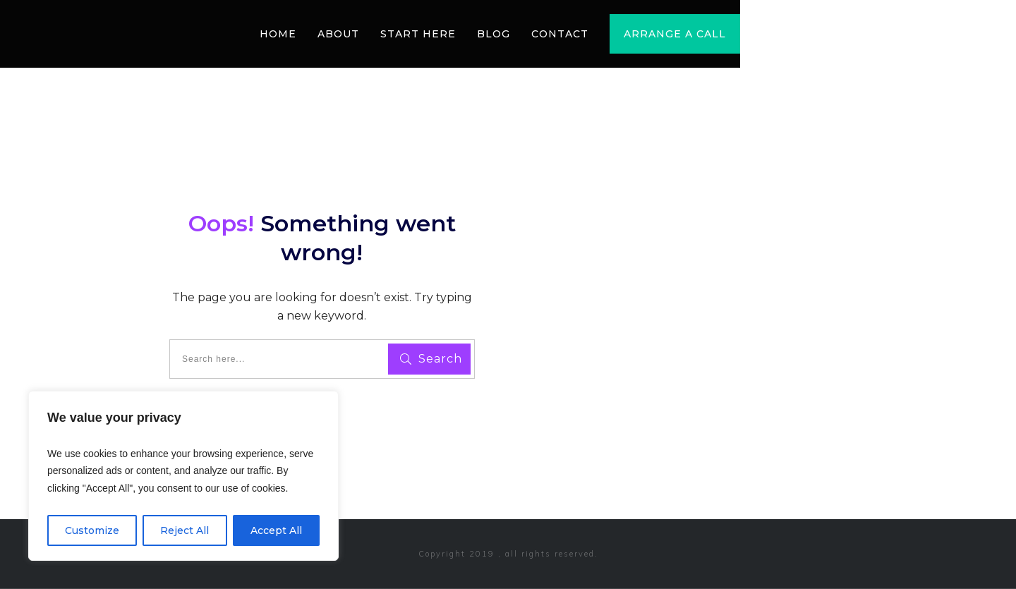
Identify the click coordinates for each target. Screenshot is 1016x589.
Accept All (276, 530)
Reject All (184, 530)
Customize (92, 530)
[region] (183, 476)
